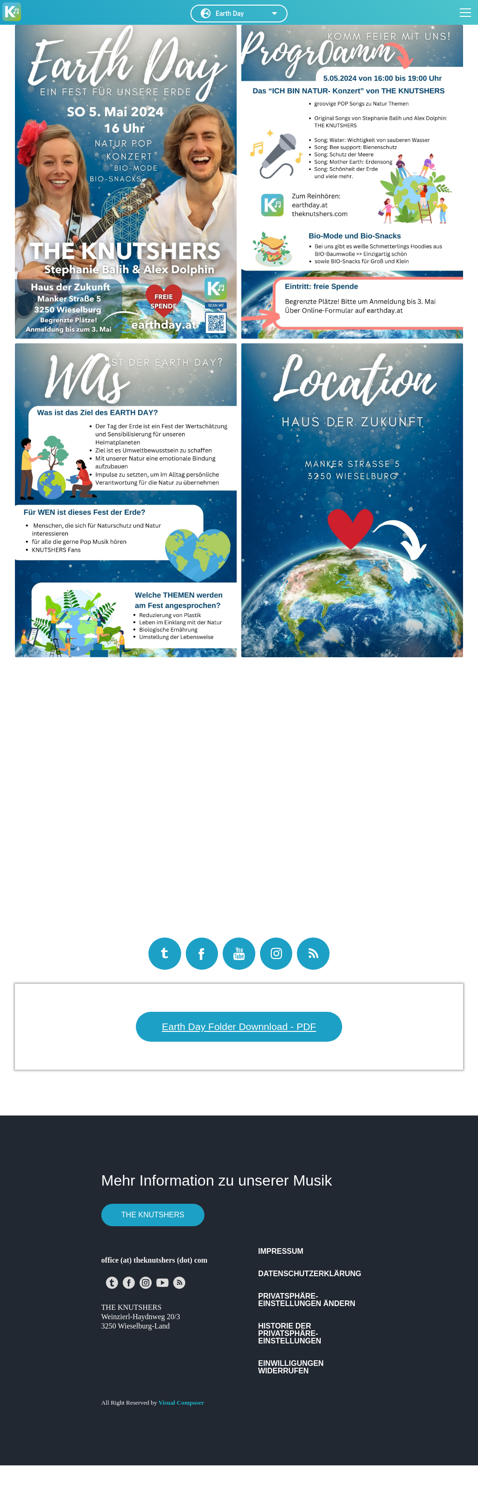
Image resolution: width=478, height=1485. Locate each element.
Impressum (280, 1251)
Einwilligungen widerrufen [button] (290, 1367)
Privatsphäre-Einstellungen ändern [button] (306, 1299)
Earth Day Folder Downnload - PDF (239, 1026)
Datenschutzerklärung (309, 1274)
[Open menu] (465, 10)
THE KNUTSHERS (152, 1215)
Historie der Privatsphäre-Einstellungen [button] (289, 1333)
